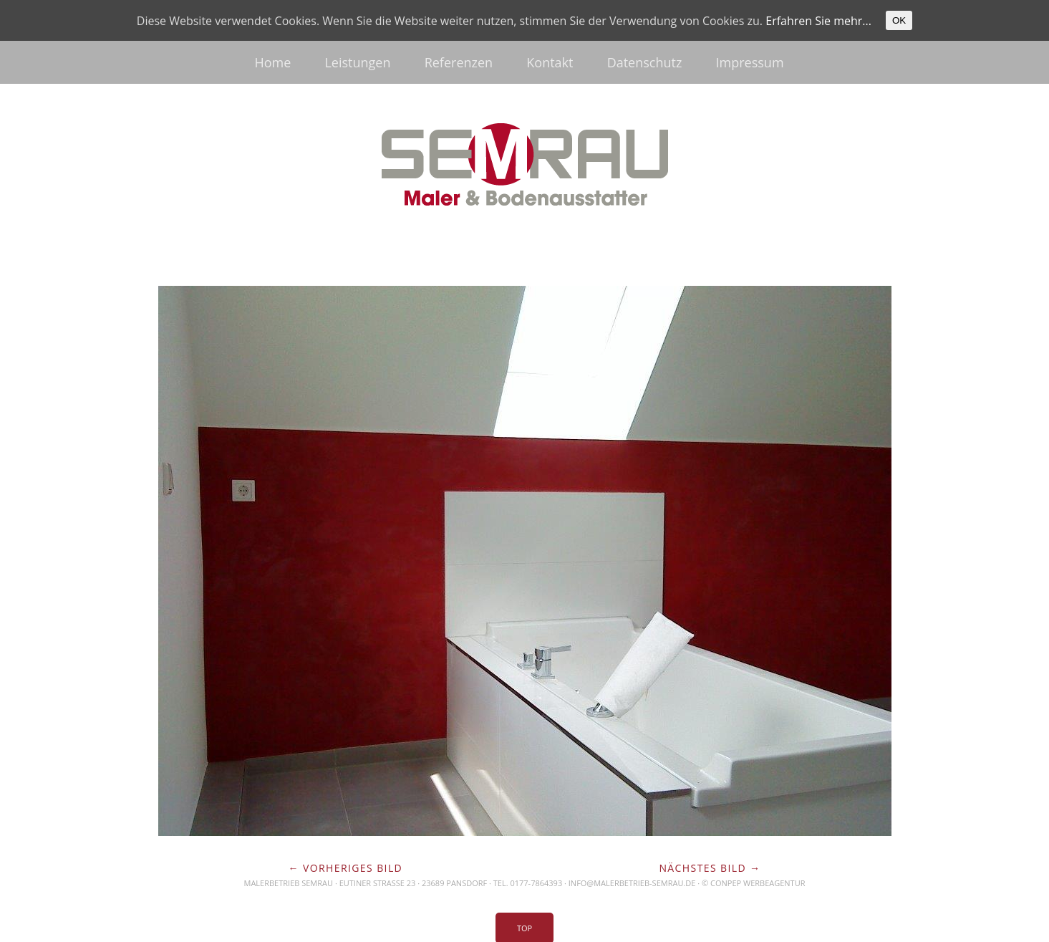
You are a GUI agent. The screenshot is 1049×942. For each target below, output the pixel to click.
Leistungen (357, 62)
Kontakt (549, 62)
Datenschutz (644, 62)
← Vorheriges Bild (346, 868)
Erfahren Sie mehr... (818, 21)
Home (272, 62)
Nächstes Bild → (709, 868)
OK (899, 20)
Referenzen (459, 62)
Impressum (750, 62)
